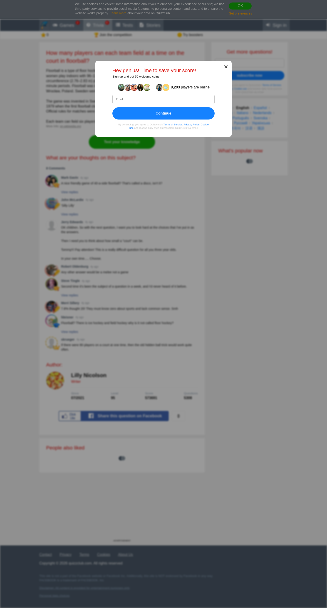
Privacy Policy (191, 124)
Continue (163, 113)
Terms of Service (173, 124)
